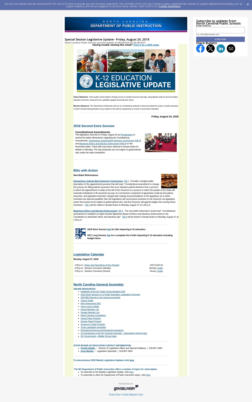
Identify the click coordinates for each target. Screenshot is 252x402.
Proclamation (127, 135)
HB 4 (123, 143)
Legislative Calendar (89, 254)
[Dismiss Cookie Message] (247, 3)
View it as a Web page (146, 44)
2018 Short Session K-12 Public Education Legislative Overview (110, 294)
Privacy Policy (115, 394)
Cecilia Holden (88, 348)
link (109, 229)
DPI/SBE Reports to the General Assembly (100, 297)
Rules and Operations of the (102, 265)
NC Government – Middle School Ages (99, 336)
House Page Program (91, 318)
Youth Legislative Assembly (93, 327)
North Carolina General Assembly (99, 284)
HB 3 (138, 140)
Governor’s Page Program (93, 324)
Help (141, 394)
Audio (160, 268)
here (132, 360)
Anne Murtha (87, 351)
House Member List (90, 309)
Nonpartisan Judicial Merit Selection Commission (111, 140)
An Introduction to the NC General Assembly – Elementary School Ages (114, 333)
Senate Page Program (91, 321)
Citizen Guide (87, 300)
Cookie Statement (169, 6)
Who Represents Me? (91, 303)
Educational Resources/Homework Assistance (102, 330)
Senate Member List (90, 312)
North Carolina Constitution (93, 315)
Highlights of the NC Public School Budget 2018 (103, 291)
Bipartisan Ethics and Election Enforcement (99, 143)
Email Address (203, 26)
